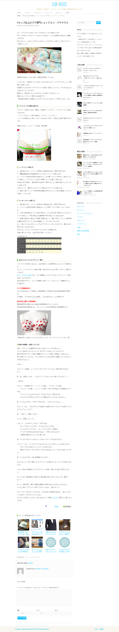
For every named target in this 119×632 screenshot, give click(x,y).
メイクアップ (48, 12)
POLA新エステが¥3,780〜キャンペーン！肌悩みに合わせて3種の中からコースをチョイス (92, 183)
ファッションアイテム (28, 15)
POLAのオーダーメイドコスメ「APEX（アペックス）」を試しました (92, 78)
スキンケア (28, 12)
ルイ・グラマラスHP (24, 275)
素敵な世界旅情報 (83, 231)
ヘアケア (80, 217)
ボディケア (37, 12)
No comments (92, 158)
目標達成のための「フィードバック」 (92, 133)
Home (18, 15)
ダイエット (81, 210)
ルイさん (55, 497)
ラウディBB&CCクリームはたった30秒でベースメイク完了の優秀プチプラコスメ (92, 174)
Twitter (38, 569)
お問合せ (101, 629)
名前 (20, 611)
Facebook (45, 569)
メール (39, 611)
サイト (56, 610)
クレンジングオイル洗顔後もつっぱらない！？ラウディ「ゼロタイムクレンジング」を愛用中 (92, 164)
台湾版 (67, 12)
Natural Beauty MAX (30, 629)
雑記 (78, 234)
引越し (79, 227)
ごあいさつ (58, 12)
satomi (36, 25)
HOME (19, 12)
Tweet (56, 506)
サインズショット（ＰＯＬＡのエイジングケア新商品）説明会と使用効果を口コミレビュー (92, 95)
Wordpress (46, 629)
